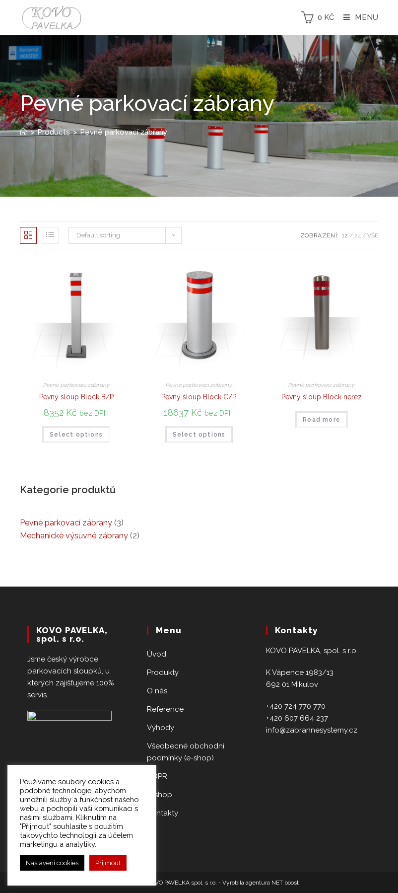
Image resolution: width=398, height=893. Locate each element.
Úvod (156, 654)
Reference (165, 709)
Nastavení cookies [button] (52, 863)
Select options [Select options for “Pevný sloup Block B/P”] (76, 434)
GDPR (157, 776)
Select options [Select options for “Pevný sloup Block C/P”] (199, 434)
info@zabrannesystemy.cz (311, 730)
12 (345, 235)
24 (357, 235)
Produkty (163, 672)
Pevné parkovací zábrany (76, 384)
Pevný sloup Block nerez (321, 397)
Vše (372, 235)
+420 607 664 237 (297, 718)
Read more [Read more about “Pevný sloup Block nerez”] (321, 419)
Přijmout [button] (108, 863)
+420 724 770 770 (296, 706)
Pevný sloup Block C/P (198, 397)
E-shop (159, 794)
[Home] (23, 132)
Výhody (160, 727)
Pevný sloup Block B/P (76, 397)
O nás (157, 690)
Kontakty (162, 813)
